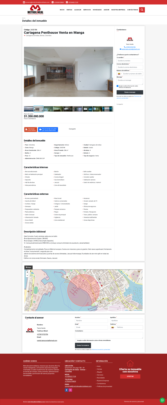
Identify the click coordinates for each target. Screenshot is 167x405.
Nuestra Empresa (118, 10)
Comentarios (79, 331)
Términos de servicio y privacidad (101, 349)
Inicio (62, 10)
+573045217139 (73, 2)
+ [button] (27, 272)
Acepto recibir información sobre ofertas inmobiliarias (94, 340)
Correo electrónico (123, 64)
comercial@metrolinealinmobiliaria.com (78, 386)
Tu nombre (120, 57)
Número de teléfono (123, 70)
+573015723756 (130, 47)
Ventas (69, 10)
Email (77, 324)
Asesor (106, 10)
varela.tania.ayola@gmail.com (131, 49)
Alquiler (77, 10)
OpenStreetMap (138, 310)
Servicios (87, 10)
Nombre (78, 317)
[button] (111, 40)
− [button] (27, 275)
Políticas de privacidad (104, 386)
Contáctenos (132, 10)
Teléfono (113, 324)
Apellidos (113, 317)
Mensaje (120, 77)
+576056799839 (59, 2)
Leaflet (126, 310)
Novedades (97, 10)
